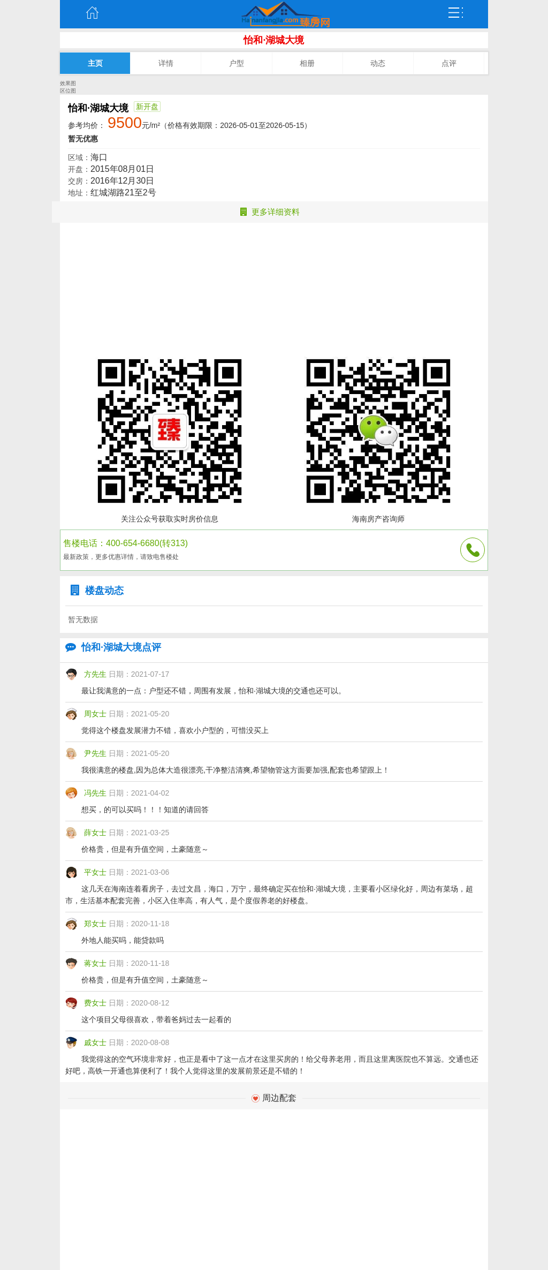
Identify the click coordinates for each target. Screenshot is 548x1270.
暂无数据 (83, 619)
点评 (449, 63)
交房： (79, 181)
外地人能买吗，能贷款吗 (122, 940)
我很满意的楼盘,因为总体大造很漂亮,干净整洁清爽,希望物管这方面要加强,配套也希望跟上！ (235, 770)
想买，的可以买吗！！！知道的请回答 (145, 809)
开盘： (79, 169)
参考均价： (86, 125)
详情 (165, 63)
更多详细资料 (270, 211)
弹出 (456, 13)
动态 (377, 63)
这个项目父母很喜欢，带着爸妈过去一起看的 (156, 1019)
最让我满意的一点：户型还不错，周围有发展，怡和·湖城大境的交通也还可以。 (213, 690)
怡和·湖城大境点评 (110, 647)
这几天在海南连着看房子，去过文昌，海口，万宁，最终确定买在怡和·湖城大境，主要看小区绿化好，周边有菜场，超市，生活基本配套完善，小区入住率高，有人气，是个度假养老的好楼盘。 (269, 895)
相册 (307, 63)
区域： (79, 157)
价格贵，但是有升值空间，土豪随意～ (145, 849)
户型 (236, 63)
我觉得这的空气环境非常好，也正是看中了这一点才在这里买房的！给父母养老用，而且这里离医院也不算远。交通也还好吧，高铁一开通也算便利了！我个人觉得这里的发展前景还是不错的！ (271, 1065)
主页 (92, 13)
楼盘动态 (94, 590)
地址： (79, 192)
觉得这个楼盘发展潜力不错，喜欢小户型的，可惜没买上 (175, 730)
